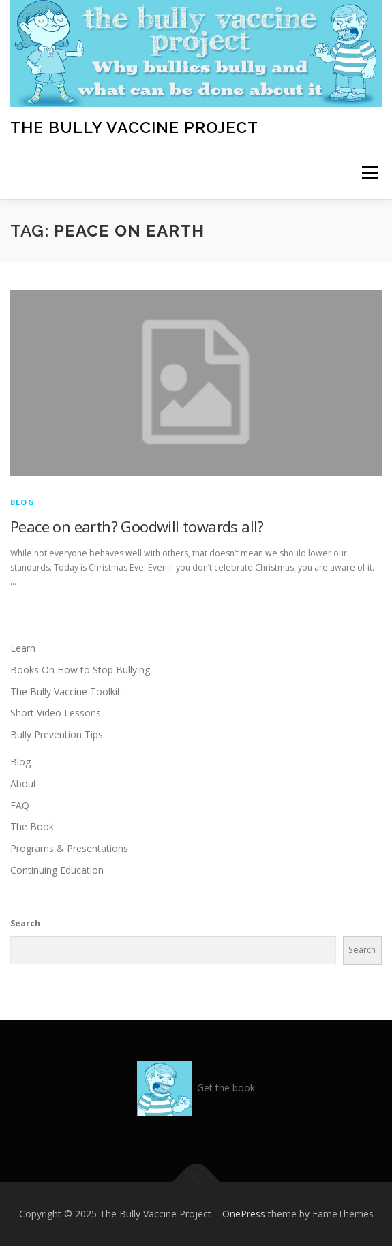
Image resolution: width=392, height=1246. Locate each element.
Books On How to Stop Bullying (80, 669)
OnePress (243, 1213)
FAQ (19, 805)
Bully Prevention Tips (56, 734)
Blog (22, 502)
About (23, 783)
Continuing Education (57, 870)
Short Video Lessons (55, 712)
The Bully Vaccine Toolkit (65, 691)
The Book (32, 826)
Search (25, 923)
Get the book (226, 1087)
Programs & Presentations (69, 848)
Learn (22, 647)
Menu (369, 173)
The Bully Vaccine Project (134, 127)
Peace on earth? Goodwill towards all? (137, 526)
